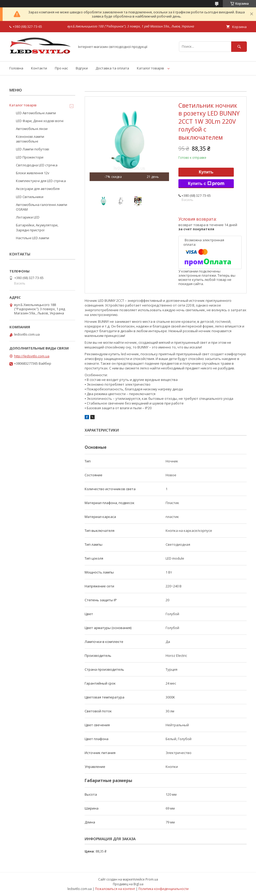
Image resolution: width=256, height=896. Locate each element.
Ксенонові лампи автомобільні (30, 139)
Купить (206, 172)
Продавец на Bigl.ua (128, 884)
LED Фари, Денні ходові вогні (39, 120)
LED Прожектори (29, 157)
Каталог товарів (150, 68)
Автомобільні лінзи (32, 128)
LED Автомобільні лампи (36, 113)
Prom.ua (152, 879)
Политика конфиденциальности (163, 889)
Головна (16, 68)
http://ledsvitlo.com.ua (31, 356)
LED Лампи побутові (32, 149)
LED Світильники (29, 196)
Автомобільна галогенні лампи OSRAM (41, 207)
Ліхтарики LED (27, 217)
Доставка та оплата (112, 68)
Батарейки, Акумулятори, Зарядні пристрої (37, 227)
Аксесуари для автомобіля (38, 188)
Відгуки (82, 68)
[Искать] (239, 46)
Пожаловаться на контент (115, 889)
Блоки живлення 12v (32, 173)
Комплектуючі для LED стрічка (41, 180)
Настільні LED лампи (32, 238)
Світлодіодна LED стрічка (36, 165)
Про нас (61, 68)
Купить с (206, 183)
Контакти (39, 68)
